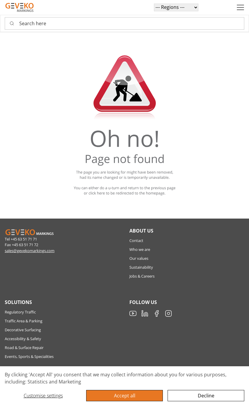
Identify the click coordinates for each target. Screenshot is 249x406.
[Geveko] (19, 7)
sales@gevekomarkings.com (29, 250)
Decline (206, 395)
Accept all (124, 395)
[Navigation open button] (240, 7)
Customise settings (43, 395)
